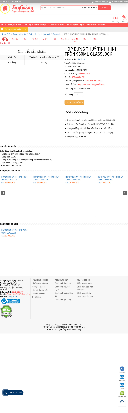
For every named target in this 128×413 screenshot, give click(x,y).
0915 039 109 (122, 394)
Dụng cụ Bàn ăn (19, 34)
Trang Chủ (6, 34)
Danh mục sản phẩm (13, 25)
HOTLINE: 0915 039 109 (10, 2)
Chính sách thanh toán (63, 283)
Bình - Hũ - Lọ (34, 34)
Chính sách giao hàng (63, 299)
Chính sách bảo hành (85, 296)
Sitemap (36, 297)
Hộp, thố (46, 34)
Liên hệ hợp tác (38, 293)
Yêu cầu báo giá (100, 2)
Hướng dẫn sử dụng (40, 283)
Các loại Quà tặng (56, 25)
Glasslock (56, 34)
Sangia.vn (12, 296)
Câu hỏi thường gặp (40, 290)
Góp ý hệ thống (38, 287)
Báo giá (122, 386)
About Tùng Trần (61, 280)
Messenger (122, 369)
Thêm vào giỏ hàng (74, 102)
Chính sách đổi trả (84, 293)
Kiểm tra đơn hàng (118, 2)
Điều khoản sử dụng (40, 280)
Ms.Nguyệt (122, 378)
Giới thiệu (91, 25)
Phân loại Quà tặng (75, 25)
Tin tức (101, 25)
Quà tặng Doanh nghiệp (35, 25)
